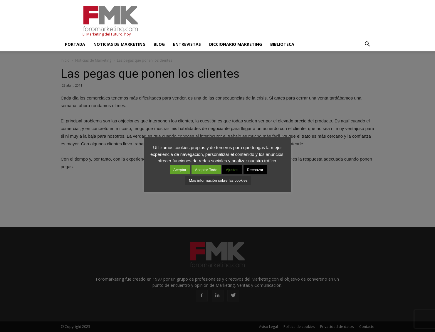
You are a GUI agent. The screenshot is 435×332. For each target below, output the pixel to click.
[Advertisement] (267, 21)
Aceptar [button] (180, 170)
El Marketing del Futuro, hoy (107, 34)
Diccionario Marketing (235, 44)
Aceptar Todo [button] (206, 170)
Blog (159, 44)
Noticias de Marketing (119, 44)
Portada (75, 44)
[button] (367, 44)
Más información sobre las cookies (218, 180)
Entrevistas (187, 44)
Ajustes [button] (232, 170)
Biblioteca (282, 44)
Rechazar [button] (255, 170)
